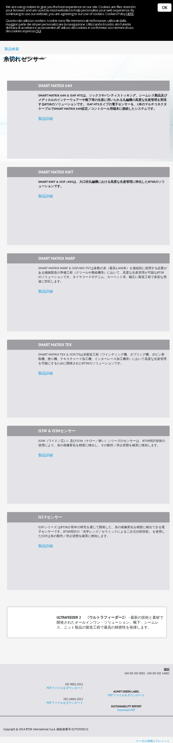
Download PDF (126, 710)
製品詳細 (45, 118)
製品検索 (11, 49)
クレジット (162, 741)
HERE (130, 13)
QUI (38, 31)
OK (164, 7)
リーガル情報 (145, 741)
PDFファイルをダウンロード (65, 688)
